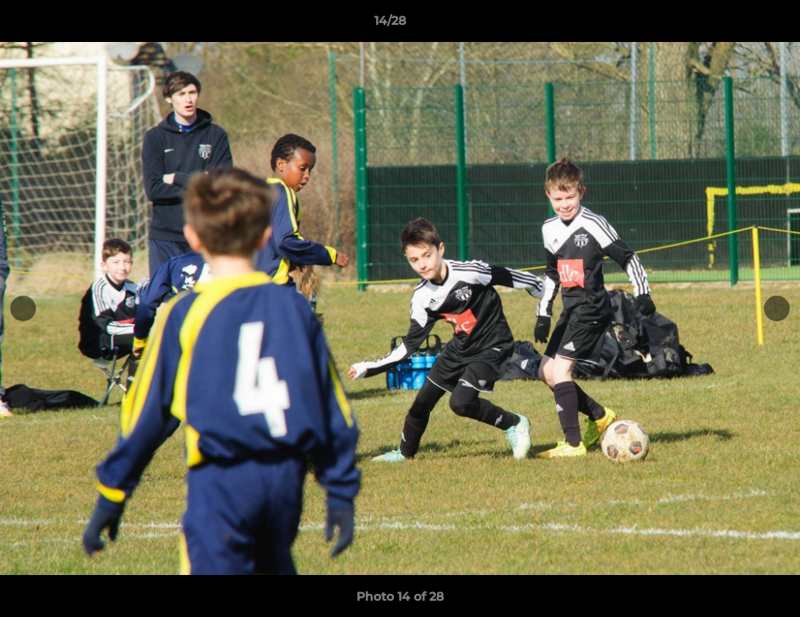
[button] (728, 25)
